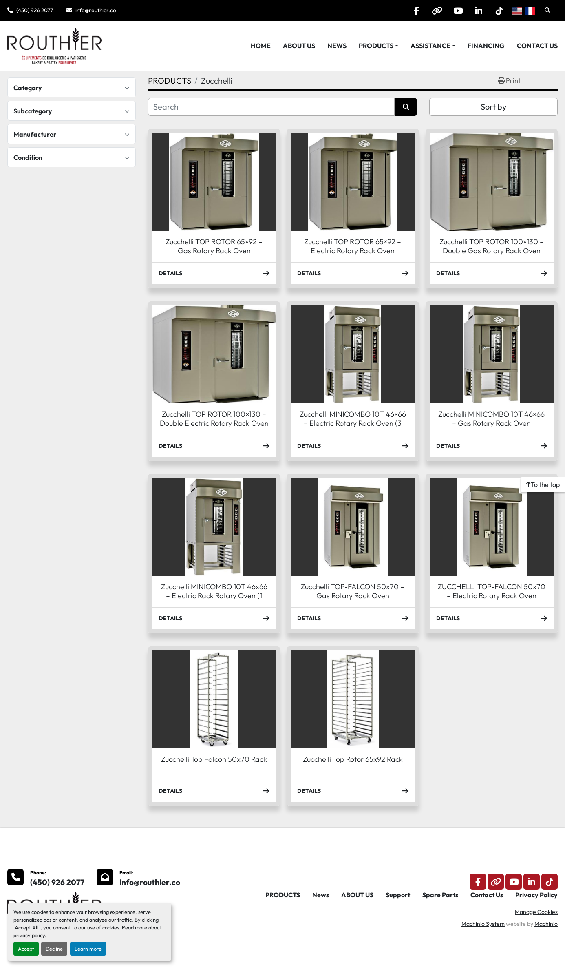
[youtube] (458, 10)
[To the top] (543, 484)
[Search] (271, 107)
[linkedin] (478, 10)
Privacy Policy (536, 895)
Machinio (546, 923)
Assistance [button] (430, 46)
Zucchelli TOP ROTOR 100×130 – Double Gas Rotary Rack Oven (491, 246)
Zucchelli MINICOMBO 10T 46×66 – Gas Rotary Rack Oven (491, 418)
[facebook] (416, 10)
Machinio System (483, 923)
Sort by (493, 107)
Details (214, 273)
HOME (261, 46)
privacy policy (29, 935)
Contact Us (537, 46)
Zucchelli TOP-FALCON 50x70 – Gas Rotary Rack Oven (352, 591)
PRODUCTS (376, 46)
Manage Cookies (536, 912)
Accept (26, 948)
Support (398, 895)
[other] (437, 10)
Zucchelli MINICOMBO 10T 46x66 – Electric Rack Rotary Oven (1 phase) (214, 596)
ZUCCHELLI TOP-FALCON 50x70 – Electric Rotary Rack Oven (491, 591)
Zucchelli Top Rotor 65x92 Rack (353, 759)
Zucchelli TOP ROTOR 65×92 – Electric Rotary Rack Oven (352, 246)
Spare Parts (440, 895)
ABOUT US (299, 46)
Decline (54, 948)
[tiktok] (499, 10)
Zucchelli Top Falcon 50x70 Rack (214, 759)
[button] (378, 46)
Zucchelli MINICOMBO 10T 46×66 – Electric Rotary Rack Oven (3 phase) (353, 423)
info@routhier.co (95, 10)
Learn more (88, 948)
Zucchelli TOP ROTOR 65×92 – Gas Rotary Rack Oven (214, 246)
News (337, 46)
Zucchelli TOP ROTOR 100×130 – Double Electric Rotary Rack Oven (214, 418)
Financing (486, 46)
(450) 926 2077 (34, 10)
